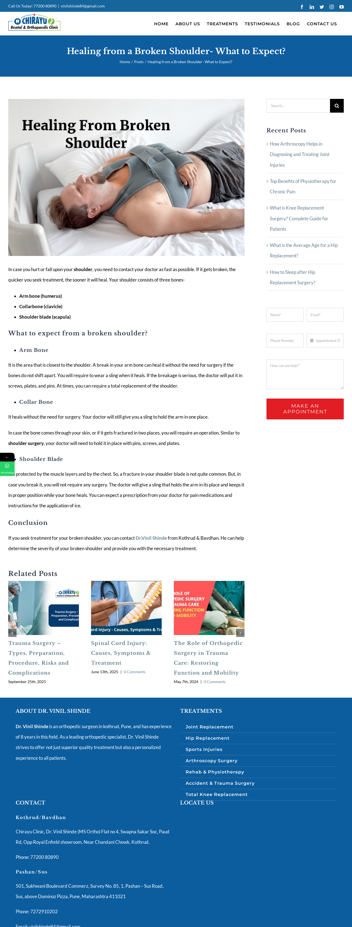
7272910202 (43, 911)
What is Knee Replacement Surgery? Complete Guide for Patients (299, 218)
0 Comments (134, 671)
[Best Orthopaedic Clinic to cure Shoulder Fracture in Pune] (126, 177)
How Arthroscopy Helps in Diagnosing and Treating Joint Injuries (299, 154)
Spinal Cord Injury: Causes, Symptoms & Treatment (121, 653)
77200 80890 (45, 6)
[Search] (337, 106)
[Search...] (298, 106)
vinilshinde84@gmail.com (83, 6)
